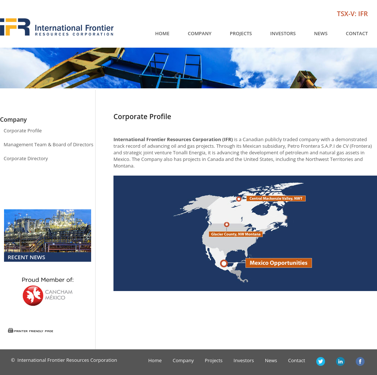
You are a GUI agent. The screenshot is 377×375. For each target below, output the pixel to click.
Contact (357, 33)
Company (200, 33)
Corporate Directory (26, 158)
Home (162, 33)
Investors (283, 33)
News (321, 33)
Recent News (26, 257)
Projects (241, 33)
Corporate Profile (23, 130)
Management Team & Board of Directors (48, 144)
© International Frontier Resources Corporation (64, 360)
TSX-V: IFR (352, 13)
